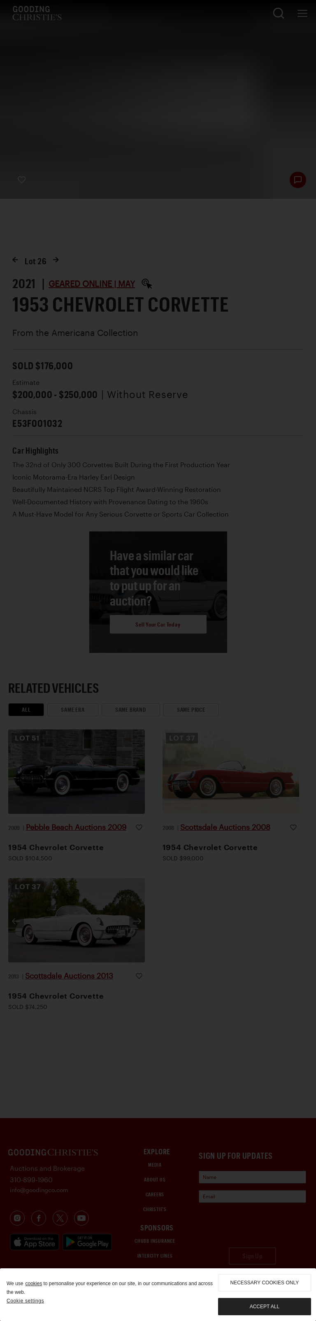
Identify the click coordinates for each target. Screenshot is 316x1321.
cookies (33, 1283)
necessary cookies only (264, 1283)
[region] (158, 1294)
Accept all (264, 1306)
